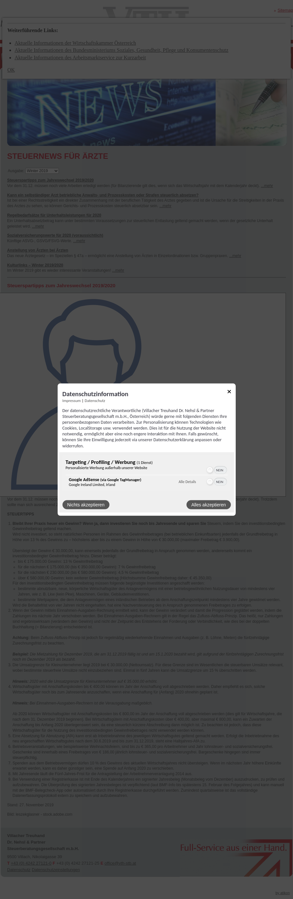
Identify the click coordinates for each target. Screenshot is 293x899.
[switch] (216, 470)
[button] (210, 470)
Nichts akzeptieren (86, 504)
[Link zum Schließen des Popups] (229, 392)
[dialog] (147, 449)
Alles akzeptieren (208, 504)
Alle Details (187, 481)
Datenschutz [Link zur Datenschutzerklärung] (95, 400)
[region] (146, 474)
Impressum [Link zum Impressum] (71, 400)
